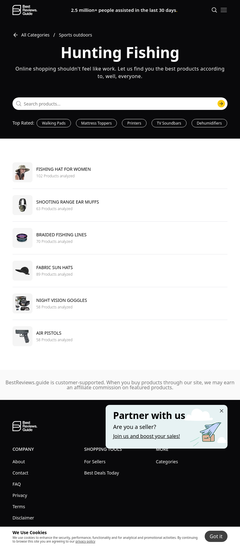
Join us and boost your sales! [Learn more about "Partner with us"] (146, 436)
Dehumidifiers (209, 123)
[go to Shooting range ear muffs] (120, 205)
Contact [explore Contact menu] (20, 473)
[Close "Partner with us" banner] (221, 411)
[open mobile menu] (224, 10)
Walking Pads (53, 123)
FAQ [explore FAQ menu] (16, 484)
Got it (216, 536)
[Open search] (214, 10)
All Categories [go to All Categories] (31, 35)
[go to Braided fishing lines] (120, 237)
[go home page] (24, 10)
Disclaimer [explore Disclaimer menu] (23, 518)
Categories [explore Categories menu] (167, 462)
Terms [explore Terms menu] (18, 506)
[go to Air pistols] (120, 336)
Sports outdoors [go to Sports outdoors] (75, 35)
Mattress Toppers (96, 123)
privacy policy (85, 541)
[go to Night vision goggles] (120, 303)
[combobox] (120, 103)
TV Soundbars (169, 123)
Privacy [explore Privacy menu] (19, 495)
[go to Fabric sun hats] (120, 270)
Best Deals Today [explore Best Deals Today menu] (101, 473)
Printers (134, 123)
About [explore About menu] (18, 462)
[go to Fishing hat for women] (120, 172)
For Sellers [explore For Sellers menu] (94, 462)
